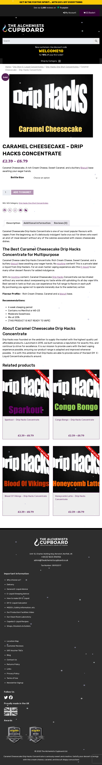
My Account (69, 13)
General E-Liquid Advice (17, 589)
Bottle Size (17, 177)
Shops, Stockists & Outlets (19, 626)
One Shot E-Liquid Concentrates (28, 67)
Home (8, 67)
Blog (9, 655)
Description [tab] (13, 223)
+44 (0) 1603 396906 (51, 557)
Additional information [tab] (37, 223)
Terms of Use (12, 678)
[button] (49, 61)
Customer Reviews (15, 646)
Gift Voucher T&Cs (15, 650)
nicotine (61, 263)
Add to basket (22, 192)
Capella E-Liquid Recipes (18, 621)
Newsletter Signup (15, 683)
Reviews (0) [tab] (60, 223)
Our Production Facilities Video (20, 612)
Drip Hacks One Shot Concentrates (62, 67)
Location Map (13, 641)
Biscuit (84, 167)
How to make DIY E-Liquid (18, 598)
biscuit (14, 263)
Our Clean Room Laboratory (19, 617)
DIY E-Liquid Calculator (17, 603)
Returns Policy (13, 664)
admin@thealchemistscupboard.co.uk (51, 560)
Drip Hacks (57, 277)
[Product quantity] (7, 192)
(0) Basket (89, 13)
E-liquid (85, 267)
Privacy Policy (13, 673)
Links (9, 669)
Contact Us (12, 660)
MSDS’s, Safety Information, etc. (21, 607)
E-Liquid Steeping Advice (18, 594)
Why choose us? (14, 580)
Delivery (10, 584)
